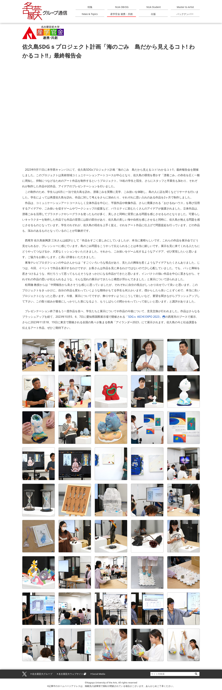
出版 (153, 14)
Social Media (98, 673)
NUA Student (153, 7)
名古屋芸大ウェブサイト (70, 673)
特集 (90, 7)
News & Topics (90, 14)
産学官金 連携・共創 (121, 14)
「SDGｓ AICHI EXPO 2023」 (143, 317)
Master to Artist (185, 7)
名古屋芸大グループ (42, 673)
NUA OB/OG (122, 7)
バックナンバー (185, 14)
